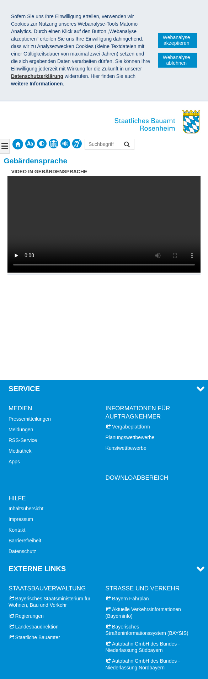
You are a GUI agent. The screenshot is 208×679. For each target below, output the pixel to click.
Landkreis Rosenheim (39, 612)
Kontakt (17, 432)
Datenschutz (22, 454)
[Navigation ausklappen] (5, 146)
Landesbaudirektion (37, 529)
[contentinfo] (53, 143)
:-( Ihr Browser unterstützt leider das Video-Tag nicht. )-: (104, 224)
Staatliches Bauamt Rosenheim (51, 663)
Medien (20, 310)
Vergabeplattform (131, 329)
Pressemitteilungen (30, 321)
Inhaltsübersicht (26, 411)
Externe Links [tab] (37, 471)
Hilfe (17, 400)
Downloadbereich (137, 380)
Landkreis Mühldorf (36, 644)
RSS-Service (23, 342)
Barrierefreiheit (25, 443)
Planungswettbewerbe (130, 339)
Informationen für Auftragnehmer (138, 314)
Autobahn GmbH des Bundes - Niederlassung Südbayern (143, 549)
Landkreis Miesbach (37, 622)
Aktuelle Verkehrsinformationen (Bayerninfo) (143, 515)
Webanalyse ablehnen (176, 60)
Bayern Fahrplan (130, 501)
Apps (14, 364)
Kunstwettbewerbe (126, 350)
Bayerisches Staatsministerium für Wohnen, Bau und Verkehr (49, 504)
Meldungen (21, 332)
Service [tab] (24, 291)
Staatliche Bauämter (37, 539)
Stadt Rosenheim (34, 601)
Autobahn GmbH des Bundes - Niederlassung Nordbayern (143, 566)
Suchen (126, 145)
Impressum (21, 421)
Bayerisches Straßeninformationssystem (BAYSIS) (147, 532)
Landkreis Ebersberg (38, 633)
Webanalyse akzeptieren (176, 40)
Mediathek (20, 353)
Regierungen (29, 518)
